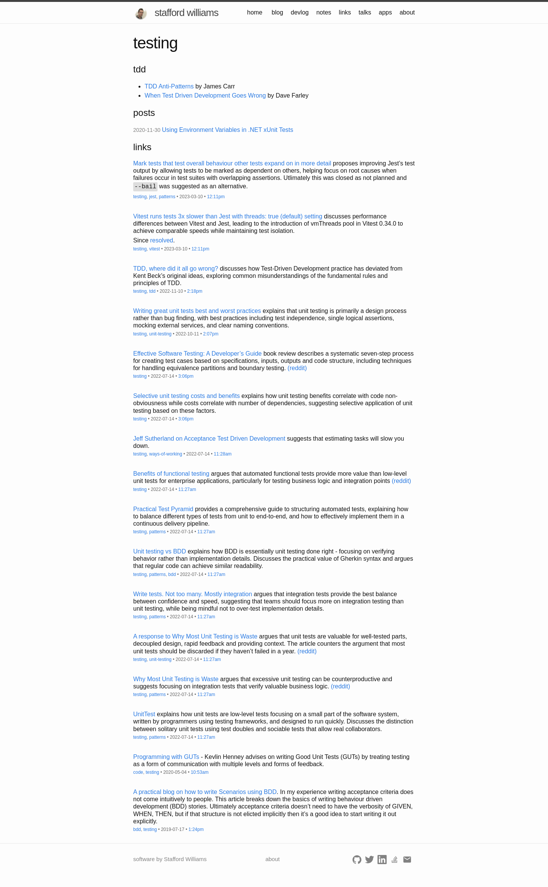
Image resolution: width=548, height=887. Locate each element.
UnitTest (144, 714)
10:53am (200, 772)
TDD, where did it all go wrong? (175, 268)
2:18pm (194, 291)
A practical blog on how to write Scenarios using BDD (205, 792)
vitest (154, 249)
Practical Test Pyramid (163, 509)
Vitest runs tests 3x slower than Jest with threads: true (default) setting (227, 216)
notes (323, 12)
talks (364, 12)
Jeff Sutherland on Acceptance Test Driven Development (209, 438)
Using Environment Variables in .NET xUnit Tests (227, 130)
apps (385, 12)
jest (152, 196)
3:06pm (185, 376)
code (138, 772)
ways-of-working (165, 454)
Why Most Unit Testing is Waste (175, 679)
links (345, 12)
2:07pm (210, 334)
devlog (300, 12)
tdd (152, 291)
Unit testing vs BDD (159, 551)
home (254, 12)
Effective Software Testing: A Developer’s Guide (197, 353)
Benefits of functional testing (171, 473)
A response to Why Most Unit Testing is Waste (195, 636)
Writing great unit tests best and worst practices (197, 311)
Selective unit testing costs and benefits (186, 396)
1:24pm (196, 829)
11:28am (223, 454)
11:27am (187, 489)
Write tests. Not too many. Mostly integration (192, 594)
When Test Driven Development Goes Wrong (205, 95)
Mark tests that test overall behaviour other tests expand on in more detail (232, 163)
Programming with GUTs (166, 757)
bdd (172, 574)
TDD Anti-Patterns (169, 86)
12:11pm (216, 196)
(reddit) (297, 368)
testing (140, 196)
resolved (161, 240)
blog (277, 12)
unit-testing (160, 334)
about (407, 12)
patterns (167, 196)
